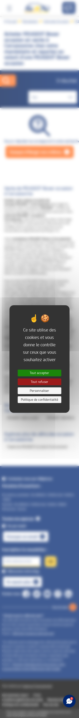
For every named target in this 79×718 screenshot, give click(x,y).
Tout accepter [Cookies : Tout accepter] (39, 373)
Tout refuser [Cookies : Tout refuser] (39, 382)
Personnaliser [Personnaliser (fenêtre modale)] (39, 391)
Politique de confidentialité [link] (39, 399)
